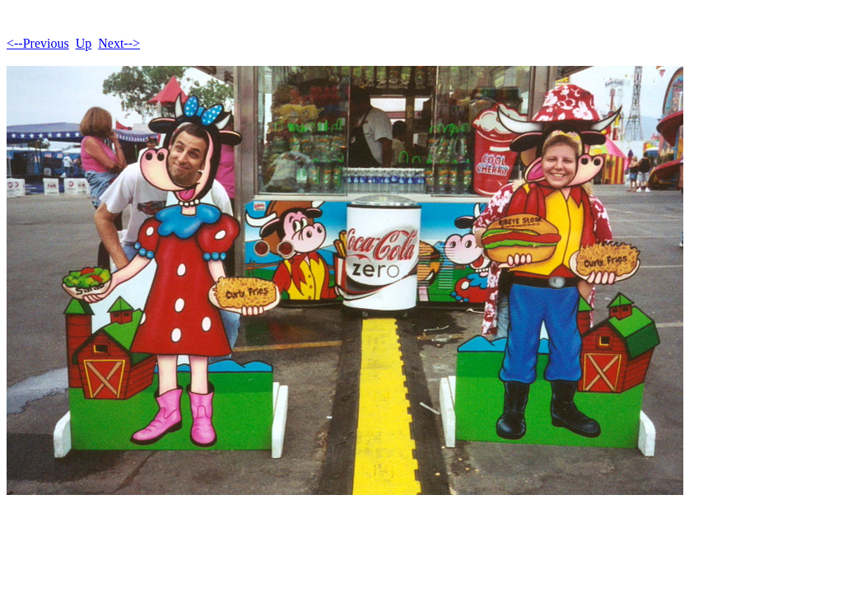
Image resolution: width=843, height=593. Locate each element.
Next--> (119, 43)
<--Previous (38, 43)
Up (84, 43)
